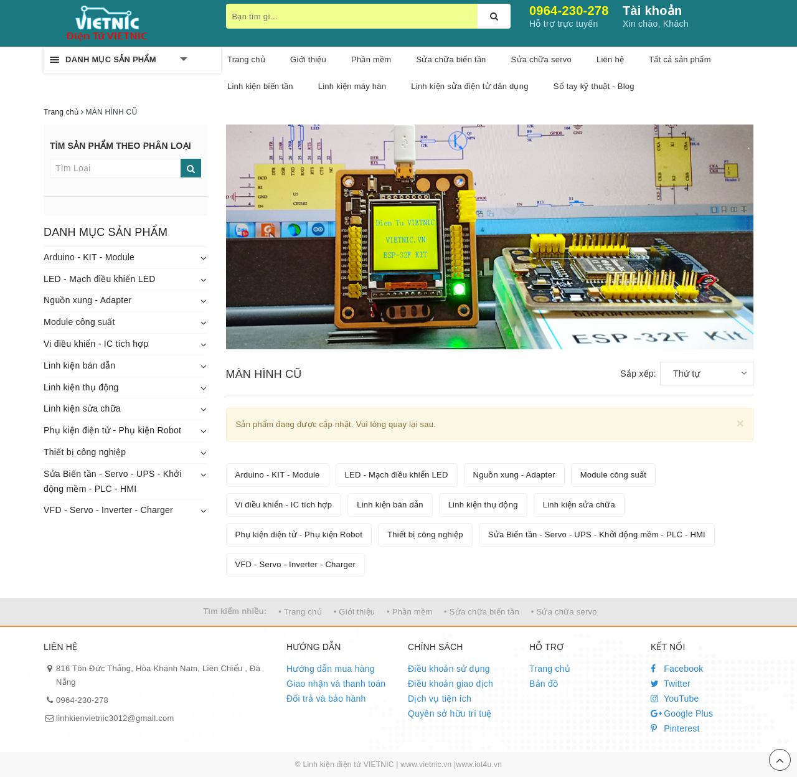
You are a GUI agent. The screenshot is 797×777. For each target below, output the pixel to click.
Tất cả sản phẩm (680, 59)
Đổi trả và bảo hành (326, 699)
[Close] (740, 423)
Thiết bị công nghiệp (85, 452)
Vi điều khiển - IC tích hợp (96, 344)
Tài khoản (652, 10)
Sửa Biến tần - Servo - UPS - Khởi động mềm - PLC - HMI (113, 481)
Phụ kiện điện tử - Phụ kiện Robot (112, 430)
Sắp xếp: (638, 374)
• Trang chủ (300, 611)
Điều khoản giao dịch (450, 684)
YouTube (675, 699)
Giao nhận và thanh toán (335, 684)
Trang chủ (549, 669)
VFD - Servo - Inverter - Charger (108, 510)
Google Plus (682, 713)
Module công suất (79, 322)
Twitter (671, 684)
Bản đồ (543, 684)
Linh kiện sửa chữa (82, 408)
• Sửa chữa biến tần (481, 611)
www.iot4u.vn (479, 764)
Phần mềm (371, 59)
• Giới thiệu (354, 611)
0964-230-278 (569, 10)
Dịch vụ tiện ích (439, 699)
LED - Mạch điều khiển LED (100, 279)
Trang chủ (246, 59)
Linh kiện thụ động (81, 387)
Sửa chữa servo (541, 59)
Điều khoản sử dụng (449, 669)
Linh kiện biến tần (260, 86)
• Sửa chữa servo (564, 611)
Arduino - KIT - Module (89, 257)
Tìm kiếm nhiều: (234, 611)
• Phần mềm (409, 611)
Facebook (677, 669)
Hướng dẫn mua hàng (330, 669)
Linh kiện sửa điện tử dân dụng (469, 86)
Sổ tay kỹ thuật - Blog (594, 86)
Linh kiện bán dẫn (79, 365)
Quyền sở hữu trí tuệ (450, 713)
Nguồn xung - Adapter (87, 300)
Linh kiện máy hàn (352, 86)
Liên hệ (610, 59)
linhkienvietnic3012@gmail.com (115, 718)
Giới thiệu (308, 59)
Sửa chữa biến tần (451, 59)
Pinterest (675, 728)
